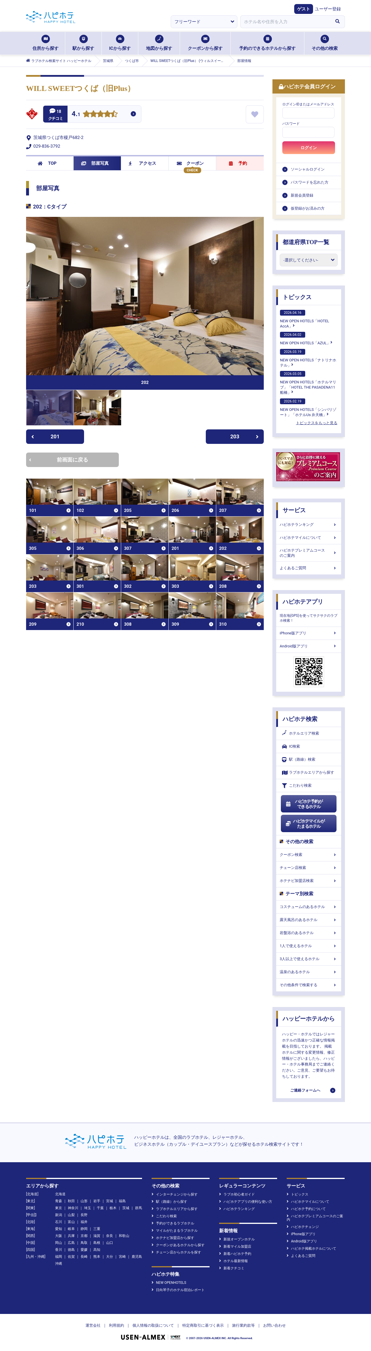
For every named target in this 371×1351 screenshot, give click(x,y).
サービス (294, 510)
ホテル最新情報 (233, 1261)
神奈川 (73, 1208)
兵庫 (71, 1236)
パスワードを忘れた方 (309, 182)
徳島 (71, 1250)
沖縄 (58, 1264)
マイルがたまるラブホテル (175, 1231)
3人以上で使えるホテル (309, 959)
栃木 (113, 1208)
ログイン (309, 147)
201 (45, 436)
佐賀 (71, 1257)
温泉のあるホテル (309, 972)
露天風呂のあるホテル (309, 920)
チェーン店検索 (309, 867)
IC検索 (291, 746)
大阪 (58, 1236)
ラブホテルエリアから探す (308, 772)
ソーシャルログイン (308, 169)
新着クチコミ (231, 1268)
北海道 (60, 1194)
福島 (122, 1201)
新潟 (58, 1215)
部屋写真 (95, 163)
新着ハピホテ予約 (235, 1254)
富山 (71, 1222)
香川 (58, 1250)
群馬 (138, 1208)
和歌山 (124, 1236)
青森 (58, 1201)
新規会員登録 (302, 195)
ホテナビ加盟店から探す (173, 1238)
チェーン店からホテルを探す (176, 1252)
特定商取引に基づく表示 (203, 1325)
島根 (96, 1243)
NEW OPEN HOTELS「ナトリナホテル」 (308, 358)
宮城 (109, 1201)
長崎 (84, 1257)
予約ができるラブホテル (173, 1223)
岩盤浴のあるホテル (309, 933)
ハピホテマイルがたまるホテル (304, 824)
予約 (238, 163)
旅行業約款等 (243, 1325)
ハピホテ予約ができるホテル (303, 804)
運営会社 (93, 1325)
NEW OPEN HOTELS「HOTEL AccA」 (304, 319)
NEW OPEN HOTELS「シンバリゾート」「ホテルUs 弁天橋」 (308, 407)
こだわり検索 (297, 785)
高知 (96, 1250)
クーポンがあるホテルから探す (178, 1245)
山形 (84, 1201)
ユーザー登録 (328, 9)
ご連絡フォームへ (305, 1090)
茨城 (125, 1208)
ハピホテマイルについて (309, 537)
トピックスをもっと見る (316, 423)
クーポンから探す (205, 43)
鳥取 (84, 1243)
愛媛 (84, 1250)
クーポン (190, 163)
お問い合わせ (274, 1325)
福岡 (58, 1257)
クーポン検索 (309, 854)
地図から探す (159, 43)
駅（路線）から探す (169, 1202)
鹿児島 (137, 1257)
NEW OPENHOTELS (169, 1283)
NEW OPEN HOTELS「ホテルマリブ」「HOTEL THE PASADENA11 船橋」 (308, 383)
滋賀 (96, 1236)
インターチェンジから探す (175, 1194)
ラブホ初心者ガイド (237, 1194)
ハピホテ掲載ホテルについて (311, 1248)
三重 (96, 1229)
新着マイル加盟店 (235, 1246)
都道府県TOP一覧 (306, 242)
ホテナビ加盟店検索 (309, 880)
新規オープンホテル (237, 1239)
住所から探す (45, 43)
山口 (109, 1243)
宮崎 (122, 1257)
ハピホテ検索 (300, 719)
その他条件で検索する (309, 985)
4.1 (76, 114)
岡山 (58, 1243)
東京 (58, 1208)
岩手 (96, 1201)
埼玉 (87, 1208)
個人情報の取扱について (153, 1325)
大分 (109, 1257)
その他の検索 (325, 43)
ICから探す (119, 43)
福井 (84, 1222)
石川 (58, 1222)
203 (244, 436)
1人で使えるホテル (309, 946)
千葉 (100, 1208)
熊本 (96, 1257)
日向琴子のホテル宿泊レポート (178, 1290)
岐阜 (71, 1229)
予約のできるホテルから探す (267, 43)
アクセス (142, 163)
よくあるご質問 (309, 568)
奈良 (109, 1236)
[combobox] (285, 21)
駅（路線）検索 (298, 759)
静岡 (84, 1229)
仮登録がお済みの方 (308, 208)
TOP (47, 163)
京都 (84, 1236)
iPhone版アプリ (309, 633)
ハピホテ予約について (306, 1209)
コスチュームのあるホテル (309, 907)
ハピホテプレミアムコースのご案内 (309, 553)
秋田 (71, 1201)
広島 (71, 1243)
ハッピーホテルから (309, 1018)
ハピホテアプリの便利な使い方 (245, 1202)
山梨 (71, 1215)
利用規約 (116, 1325)
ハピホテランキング (309, 524)
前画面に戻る (58, 460)
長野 (84, 1215)
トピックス (297, 297)
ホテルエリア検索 (300, 733)
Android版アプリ (309, 646)
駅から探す (83, 43)
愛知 (58, 1229)
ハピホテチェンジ (303, 1227)
